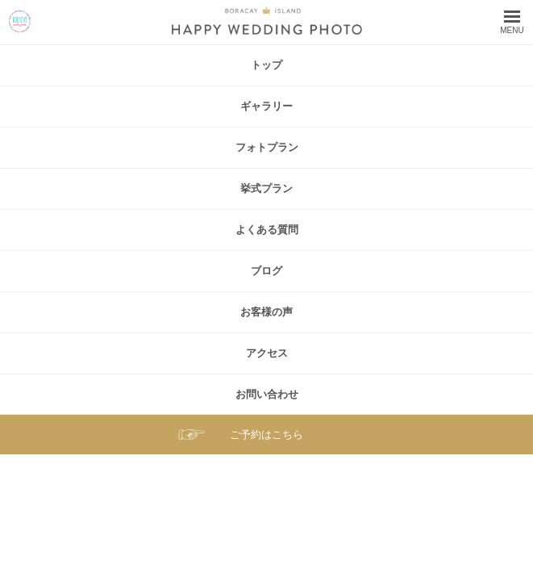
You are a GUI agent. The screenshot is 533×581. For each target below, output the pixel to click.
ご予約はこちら (266, 434)
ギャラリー (266, 106)
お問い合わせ (266, 394)
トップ (266, 65)
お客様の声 (266, 312)
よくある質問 (266, 230)
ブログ (266, 271)
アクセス (267, 353)
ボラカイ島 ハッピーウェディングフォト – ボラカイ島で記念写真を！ (19, 21)
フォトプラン (266, 147)
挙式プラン (266, 188)
